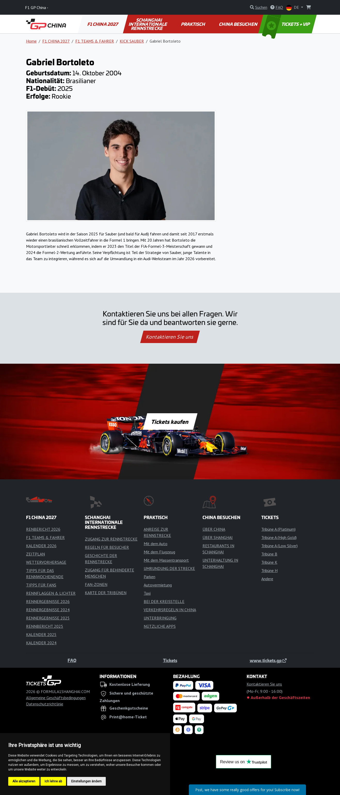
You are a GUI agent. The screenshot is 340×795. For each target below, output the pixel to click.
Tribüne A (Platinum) (278, 529)
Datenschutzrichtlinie (44, 703)
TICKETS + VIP (286, 24)
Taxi (147, 593)
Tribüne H (269, 570)
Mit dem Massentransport (166, 560)
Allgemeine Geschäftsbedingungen (56, 697)
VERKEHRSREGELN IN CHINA (170, 609)
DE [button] (293, 8)
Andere (267, 578)
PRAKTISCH (193, 24)
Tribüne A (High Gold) (279, 537)
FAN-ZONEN (96, 584)
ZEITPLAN (35, 553)
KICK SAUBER (132, 41)
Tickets (170, 660)
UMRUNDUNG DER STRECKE (169, 568)
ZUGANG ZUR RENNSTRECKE (111, 539)
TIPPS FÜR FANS (41, 584)
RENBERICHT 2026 (43, 529)
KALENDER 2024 (41, 642)
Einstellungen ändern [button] (86, 781)
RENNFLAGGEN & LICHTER (51, 593)
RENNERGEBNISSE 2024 (48, 609)
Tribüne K (269, 562)
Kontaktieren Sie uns (170, 336)
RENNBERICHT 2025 (44, 626)
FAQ (72, 660)
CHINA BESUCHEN (238, 24)
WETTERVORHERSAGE (46, 562)
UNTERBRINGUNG (160, 618)
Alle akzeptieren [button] (23, 781)
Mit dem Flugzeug (159, 551)
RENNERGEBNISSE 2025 (48, 618)
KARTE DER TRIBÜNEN (105, 592)
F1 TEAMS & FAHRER (94, 41)
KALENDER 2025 (41, 634)
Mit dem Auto (155, 543)
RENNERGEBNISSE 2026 (48, 601)
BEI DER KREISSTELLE (164, 601)
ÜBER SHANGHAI (218, 537)
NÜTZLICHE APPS (160, 626)
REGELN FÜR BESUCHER (107, 547)
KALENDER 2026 (41, 545)
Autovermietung (158, 584)
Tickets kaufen (170, 421)
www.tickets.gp (268, 660)
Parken (149, 576)
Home (31, 41)
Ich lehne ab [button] (53, 781)
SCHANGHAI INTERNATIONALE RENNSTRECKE (148, 24)
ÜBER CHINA (214, 529)
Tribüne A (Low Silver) (279, 545)
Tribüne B (269, 553)
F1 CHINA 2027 (103, 24)
